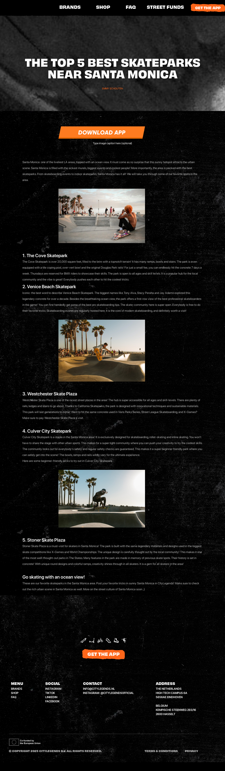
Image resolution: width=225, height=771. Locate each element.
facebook (52, 701)
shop (103, 8)
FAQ (131, 8)
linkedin (51, 697)
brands (70, 8)
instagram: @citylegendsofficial (108, 693)
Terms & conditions (161, 751)
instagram (53, 688)
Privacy (191, 751)
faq (13, 697)
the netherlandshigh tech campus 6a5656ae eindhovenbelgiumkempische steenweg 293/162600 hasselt (176, 701)
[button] (165, 7)
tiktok (50, 693)
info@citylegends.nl (99, 688)
